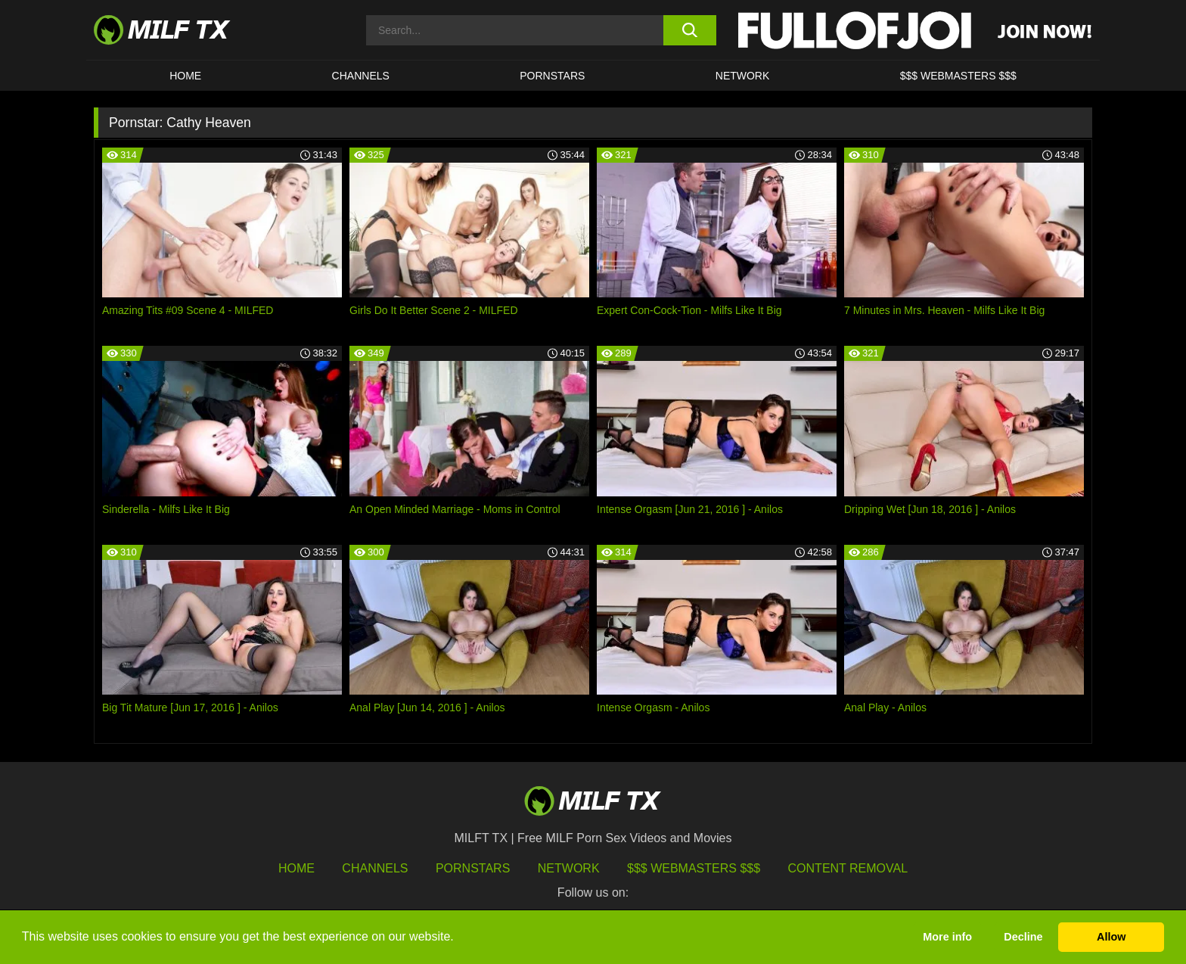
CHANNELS (361, 76)
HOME (185, 76)
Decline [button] (1023, 937)
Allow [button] (1111, 937)
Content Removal (848, 868)
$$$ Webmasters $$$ (693, 868)
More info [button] (947, 937)
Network (743, 76)
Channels (375, 868)
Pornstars (552, 76)
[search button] (689, 30)
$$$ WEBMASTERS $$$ (958, 76)
